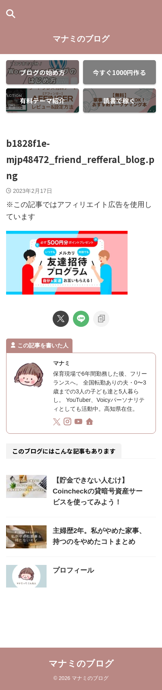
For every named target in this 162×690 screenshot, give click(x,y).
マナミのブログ (81, 38)
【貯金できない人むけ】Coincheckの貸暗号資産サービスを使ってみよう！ (98, 491)
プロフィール (73, 570)
